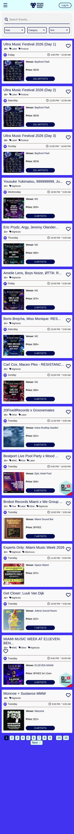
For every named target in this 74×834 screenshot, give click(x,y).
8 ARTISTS (40, 444)
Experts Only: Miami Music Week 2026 (33, 547)
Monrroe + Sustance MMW (24, 693)
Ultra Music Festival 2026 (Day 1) (29, 44)
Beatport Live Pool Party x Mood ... (30, 456)
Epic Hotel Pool (43, 473)
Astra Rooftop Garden (46, 427)
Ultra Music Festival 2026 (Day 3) (29, 136)
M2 (36, 199)
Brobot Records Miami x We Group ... (32, 502)
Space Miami (42, 565)
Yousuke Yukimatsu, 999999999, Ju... (33, 181)
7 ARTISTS (40, 536)
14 (58, 737)
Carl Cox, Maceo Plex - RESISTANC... (33, 364)
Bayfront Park (42, 61)
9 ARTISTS (40, 728)
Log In (65, 5)
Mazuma (39, 711)
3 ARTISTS (40, 216)
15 (66, 737)
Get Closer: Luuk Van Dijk (23, 593)
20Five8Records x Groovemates (28, 410)
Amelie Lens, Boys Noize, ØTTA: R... (32, 273)
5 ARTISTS (40, 490)
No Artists (40, 582)
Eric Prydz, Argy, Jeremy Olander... (30, 227)
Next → (36, 742)
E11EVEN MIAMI (44, 665)
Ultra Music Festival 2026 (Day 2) (29, 90)
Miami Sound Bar (44, 519)
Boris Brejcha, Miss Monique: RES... (32, 319)
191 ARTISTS (40, 78)
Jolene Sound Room (46, 610)
